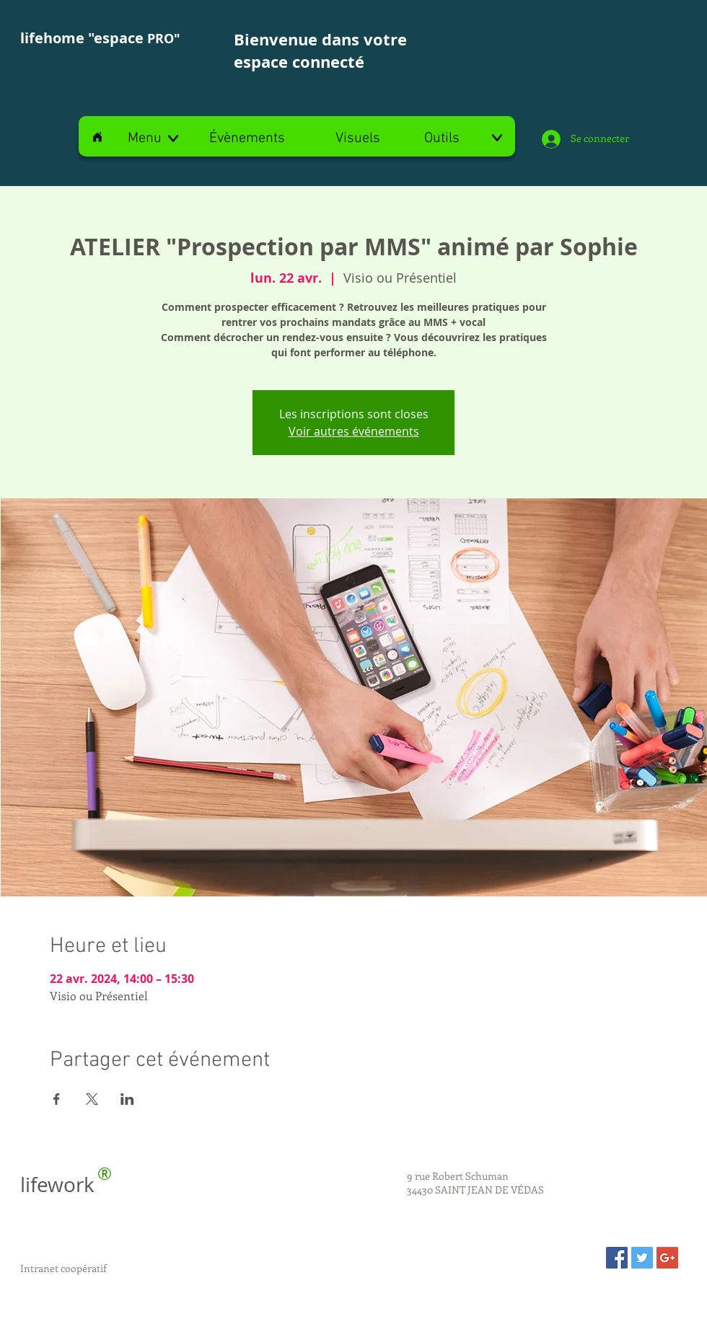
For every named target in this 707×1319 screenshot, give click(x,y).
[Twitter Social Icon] (642, 1258)
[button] (154, 138)
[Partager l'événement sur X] (92, 1099)
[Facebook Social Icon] (617, 1258)
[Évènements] (246, 138)
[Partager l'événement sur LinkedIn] (127, 1099)
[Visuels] (358, 138)
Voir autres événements (354, 431)
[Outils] (462, 138)
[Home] (97, 136)
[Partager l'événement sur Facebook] (56, 1099)
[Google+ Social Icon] (667, 1258)
